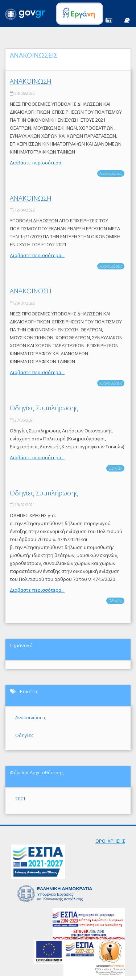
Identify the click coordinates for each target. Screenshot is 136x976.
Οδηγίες (115, 468)
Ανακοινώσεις (110, 173)
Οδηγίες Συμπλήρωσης (44, 407)
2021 (20, 798)
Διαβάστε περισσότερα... (37, 162)
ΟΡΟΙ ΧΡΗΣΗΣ (110, 841)
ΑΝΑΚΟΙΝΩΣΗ (30, 81)
